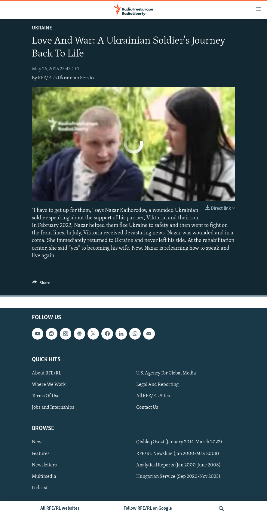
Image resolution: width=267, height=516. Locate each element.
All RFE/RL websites (60, 508)
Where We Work (49, 384)
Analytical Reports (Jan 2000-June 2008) (178, 465)
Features (41, 453)
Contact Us (147, 407)
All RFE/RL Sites (153, 396)
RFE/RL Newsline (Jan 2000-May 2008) (177, 453)
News (38, 442)
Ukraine (42, 28)
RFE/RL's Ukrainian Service (67, 78)
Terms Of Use (46, 396)
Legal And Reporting (157, 384)
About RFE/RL (46, 373)
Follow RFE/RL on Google (148, 508)
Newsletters (44, 465)
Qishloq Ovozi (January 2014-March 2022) (179, 442)
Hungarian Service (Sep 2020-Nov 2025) (178, 476)
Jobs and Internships (53, 407)
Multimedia (44, 476)
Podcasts (41, 488)
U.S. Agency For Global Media (166, 373)
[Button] (41, 284)
